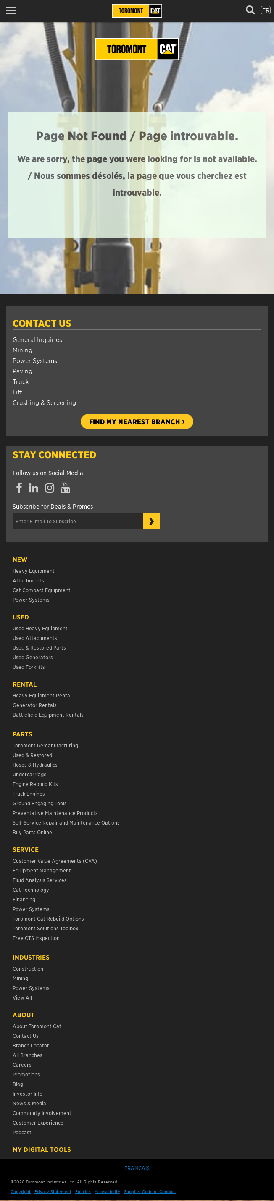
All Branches (27, 1055)
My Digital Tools (42, 1149)
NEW (20, 559)
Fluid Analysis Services (40, 880)
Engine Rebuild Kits (35, 784)
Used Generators (33, 657)
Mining (22, 350)
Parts (22, 734)
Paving (22, 371)
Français (137, 1167)
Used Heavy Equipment (40, 628)
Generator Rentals (35, 705)
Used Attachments (35, 637)
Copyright (21, 1191)
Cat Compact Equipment (42, 590)
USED (21, 617)
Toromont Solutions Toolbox (45, 928)
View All (22, 997)
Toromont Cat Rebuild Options (48, 918)
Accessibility (107, 1191)
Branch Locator (31, 1045)
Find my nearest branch (134, 421)
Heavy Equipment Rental (42, 695)
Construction (28, 968)
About (23, 1014)
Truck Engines (29, 793)
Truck (21, 381)
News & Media (29, 1103)
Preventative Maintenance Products (55, 812)
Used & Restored (32, 755)
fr (265, 10)
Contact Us (42, 323)
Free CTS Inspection (36, 938)
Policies (83, 1191)
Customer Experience (38, 1122)
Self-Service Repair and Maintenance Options (66, 822)
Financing (24, 899)
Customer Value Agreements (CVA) (55, 860)
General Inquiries (37, 339)
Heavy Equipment (34, 570)
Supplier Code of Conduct (150, 1191)
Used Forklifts (29, 666)
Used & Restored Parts (39, 647)
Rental (25, 684)
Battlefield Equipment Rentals (48, 714)
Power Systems (35, 360)
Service (26, 849)
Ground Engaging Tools (40, 803)
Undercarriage (30, 774)
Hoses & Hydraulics (35, 764)
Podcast (22, 1132)
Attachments (28, 580)
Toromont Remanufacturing (45, 745)
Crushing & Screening (44, 402)
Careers (22, 1064)
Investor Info (27, 1093)
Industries (31, 957)
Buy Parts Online (32, 832)
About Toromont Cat (37, 1026)
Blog (18, 1084)
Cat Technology (31, 889)
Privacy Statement (52, 1191)
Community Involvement (42, 1113)
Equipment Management (42, 870)
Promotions (26, 1074)
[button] (13, 10)
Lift (17, 392)
